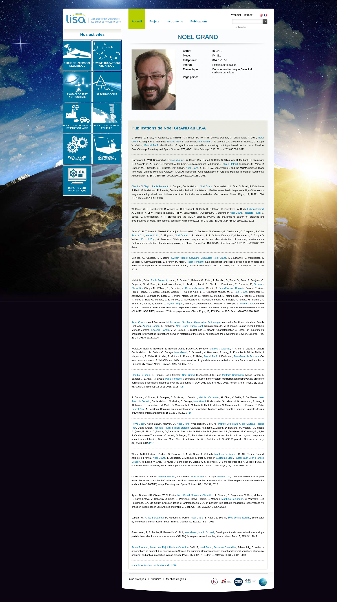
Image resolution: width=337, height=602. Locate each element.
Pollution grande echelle (106, 126)
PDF (181, 386)
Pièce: (186, 55)
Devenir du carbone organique (107, 64)
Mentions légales (176, 579)
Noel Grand (203, 141)
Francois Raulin (175, 160)
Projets (154, 21)
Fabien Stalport (230, 164)
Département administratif (106, 158)
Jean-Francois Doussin (231, 288)
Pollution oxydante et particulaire (77, 126)
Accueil (137, 21)
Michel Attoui (174, 322)
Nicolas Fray (174, 141)
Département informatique (77, 189)
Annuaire (156, 579)
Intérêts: (188, 64)
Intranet (248, 14)
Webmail (236, 14)
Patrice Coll (138, 235)
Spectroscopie (106, 94)
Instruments (175, 21)
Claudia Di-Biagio (141, 186)
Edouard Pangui (160, 330)
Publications (198, 21)
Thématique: (190, 69)
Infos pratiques (137, 579)
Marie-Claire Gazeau (243, 423)
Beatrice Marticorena (239, 517)
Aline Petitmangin (210, 322)
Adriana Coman (151, 326)
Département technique (77, 158)
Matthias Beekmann (233, 375)
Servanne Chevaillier (200, 257)
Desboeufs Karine (195, 288)
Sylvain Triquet (179, 257)
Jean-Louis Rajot (159, 547)
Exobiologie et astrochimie (77, 95)
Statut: (187, 51)
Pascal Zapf (151, 145)
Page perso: (190, 77)
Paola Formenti (160, 186)
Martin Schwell (206, 532)
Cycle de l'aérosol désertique (77, 64)
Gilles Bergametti (154, 517)
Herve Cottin (152, 235)
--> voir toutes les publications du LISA (154, 565)
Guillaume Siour (224, 458)
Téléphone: (190, 60)
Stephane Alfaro (191, 322)
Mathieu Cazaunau (219, 348)
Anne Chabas (139, 322)
